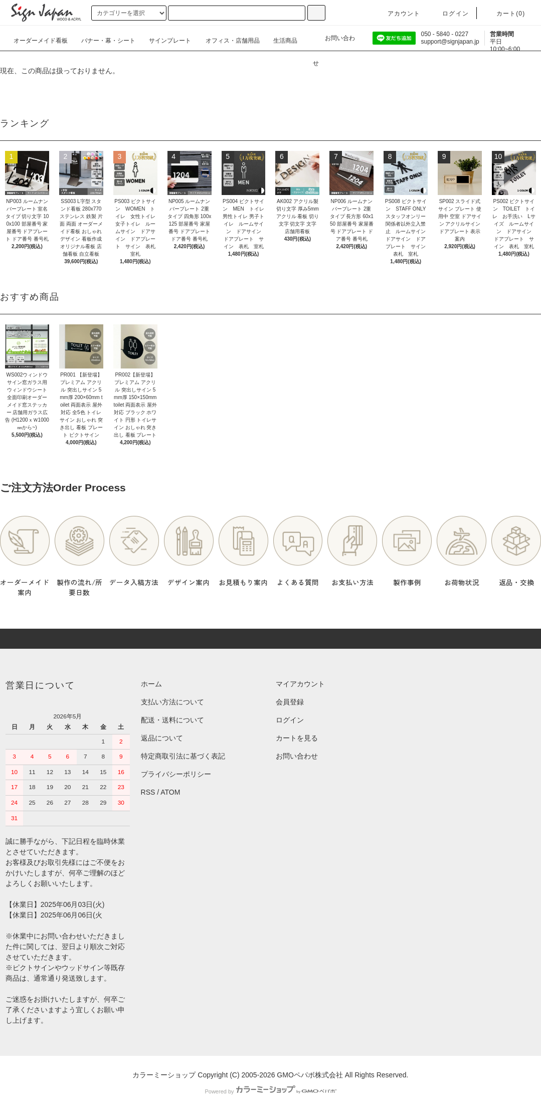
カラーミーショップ (164, 1075)
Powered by (270, 1091)
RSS (148, 792)
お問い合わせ (334, 41)
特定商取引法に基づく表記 (183, 756)
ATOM (170, 792)
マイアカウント (300, 684)
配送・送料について (172, 720)
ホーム (151, 684)
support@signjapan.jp (450, 41)
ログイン (449, 13)
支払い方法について (172, 702)
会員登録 (290, 702)
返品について (162, 738)
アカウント (398, 13)
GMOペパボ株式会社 (309, 1075)
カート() (504, 13)
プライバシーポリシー (176, 774)
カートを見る (297, 738)
